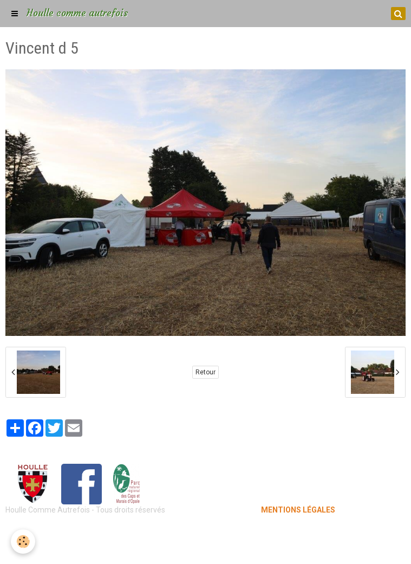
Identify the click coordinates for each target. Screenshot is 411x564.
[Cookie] (23, 541)
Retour (205, 372)
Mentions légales (205, 531)
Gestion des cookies (205, 547)
